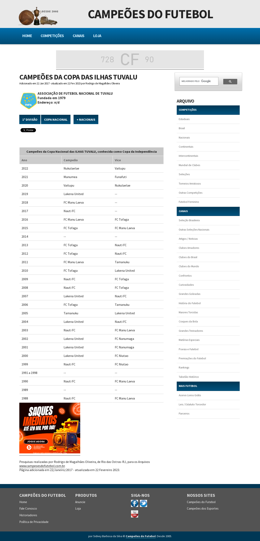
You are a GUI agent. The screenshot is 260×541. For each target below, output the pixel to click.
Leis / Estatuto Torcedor (192, 404)
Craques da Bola (188, 321)
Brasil (182, 128)
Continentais (186, 146)
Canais (78, 35)
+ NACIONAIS (86, 119)
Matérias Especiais (189, 340)
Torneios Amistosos (190, 183)
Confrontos (185, 275)
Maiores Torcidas (188, 312)
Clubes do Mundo (189, 266)
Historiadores (28, 515)
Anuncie (80, 502)
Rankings (184, 367)
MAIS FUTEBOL (188, 386)
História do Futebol (190, 303)
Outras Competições (190, 192)
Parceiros (184, 413)
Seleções (184, 174)
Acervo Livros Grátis (190, 395)
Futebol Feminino (189, 202)
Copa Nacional (55, 119)
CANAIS (183, 211)
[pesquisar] (196, 81)
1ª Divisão (29, 119)
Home (27, 35)
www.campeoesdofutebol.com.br (42, 466)
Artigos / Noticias (188, 238)
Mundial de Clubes (189, 165)
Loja (97, 35)
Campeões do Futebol (150, 15)
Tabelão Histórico (189, 377)
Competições (52, 35)
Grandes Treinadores (191, 331)
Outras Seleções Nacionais (194, 229)
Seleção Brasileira (189, 220)
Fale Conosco (28, 508)
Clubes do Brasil (188, 257)
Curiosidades (186, 285)
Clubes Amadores (189, 248)
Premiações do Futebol (192, 358)
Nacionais (184, 137)
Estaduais (184, 119)
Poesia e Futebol (188, 349)
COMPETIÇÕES (188, 110)
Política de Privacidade (34, 522)
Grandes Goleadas (189, 294)
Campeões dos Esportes (203, 508)
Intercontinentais (188, 156)
